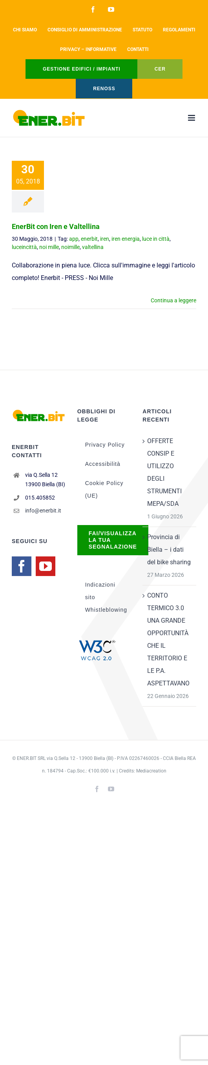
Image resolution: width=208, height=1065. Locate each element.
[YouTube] (45, 566)
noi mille (49, 247)
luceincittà (24, 247)
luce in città (156, 239)
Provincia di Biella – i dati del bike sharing (169, 549)
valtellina (93, 247)
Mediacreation (151, 771)
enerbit (89, 239)
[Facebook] (21, 566)
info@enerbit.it (43, 510)
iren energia (125, 239)
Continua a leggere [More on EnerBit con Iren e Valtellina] (173, 300)
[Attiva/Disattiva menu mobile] (192, 118)
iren (104, 239)
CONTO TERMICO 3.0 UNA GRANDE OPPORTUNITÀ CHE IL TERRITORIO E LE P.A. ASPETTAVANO (168, 639)
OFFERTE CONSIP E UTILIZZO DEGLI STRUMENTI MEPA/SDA (164, 472)
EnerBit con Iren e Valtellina (56, 226)
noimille (70, 247)
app (73, 239)
